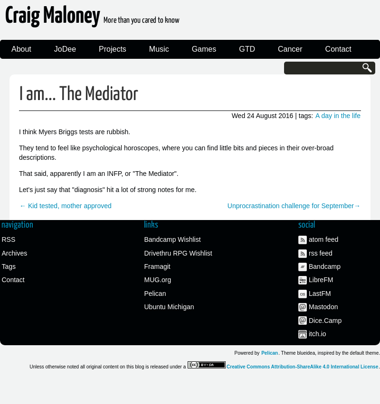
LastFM (320, 293)
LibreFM (321, 280)
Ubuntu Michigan (169, 307)
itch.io (317, 334)
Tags (9, 266)
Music (159, 49)
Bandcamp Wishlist (172, 239)
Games (204, 49)
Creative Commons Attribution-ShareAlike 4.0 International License (302, 366)
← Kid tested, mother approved (65, 206)
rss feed (320, 253)
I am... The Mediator (78, 94)
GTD (247, 49)
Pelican (155, 293)
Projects (112, 49)
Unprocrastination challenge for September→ (294, 206)
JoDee (65, 49)
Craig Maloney (92, 19)
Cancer (290, 49)
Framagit (157, 266)
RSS (9, 239)
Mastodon (323, 307)
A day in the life (338, 115)
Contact (338, 49)
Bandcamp (325, 266)
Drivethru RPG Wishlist (178, 253)
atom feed (323, 239)
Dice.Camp (325, 320)
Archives (15, 253)
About (21, 49)
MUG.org (157, 280)
